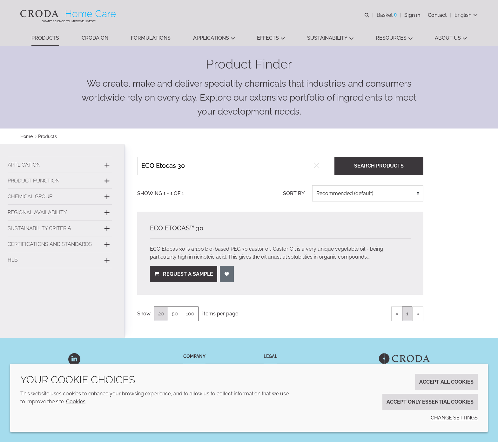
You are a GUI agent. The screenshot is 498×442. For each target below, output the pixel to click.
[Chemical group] (60, 196)
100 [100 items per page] (190, 314)
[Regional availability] (60, 212)
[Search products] (230, 166)
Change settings (454, 418)
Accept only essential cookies (430, 402)
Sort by (294, 193)
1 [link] (407, 314)
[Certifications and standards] (60, 244)
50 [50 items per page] (175, 314)
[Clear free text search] (316, 166)
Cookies (75, 402)
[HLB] (60, 260)
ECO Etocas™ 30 (176, 228)
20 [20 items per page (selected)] (161, 314)
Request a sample (183, 274)
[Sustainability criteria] (60, 228)
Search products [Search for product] (379, 166)
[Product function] (60, 180)
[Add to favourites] (227, 274)
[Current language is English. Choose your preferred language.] (466, 15)
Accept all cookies (446, 382)
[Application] (60, 165)
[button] (45, 38)
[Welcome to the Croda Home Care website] (68, 13)
